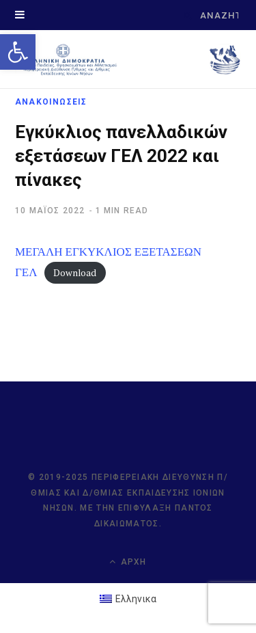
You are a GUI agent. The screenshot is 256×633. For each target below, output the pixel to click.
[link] (17, 52)
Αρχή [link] (127, 561)
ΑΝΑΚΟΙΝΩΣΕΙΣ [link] (51, 102)
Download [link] (74, 273)
